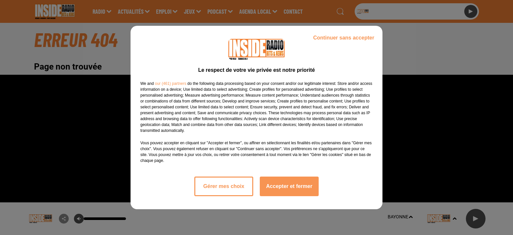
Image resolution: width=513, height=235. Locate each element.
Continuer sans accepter (343, 37)
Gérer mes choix (223, 186)
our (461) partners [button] (170, 83)
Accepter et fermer (289, 186)
